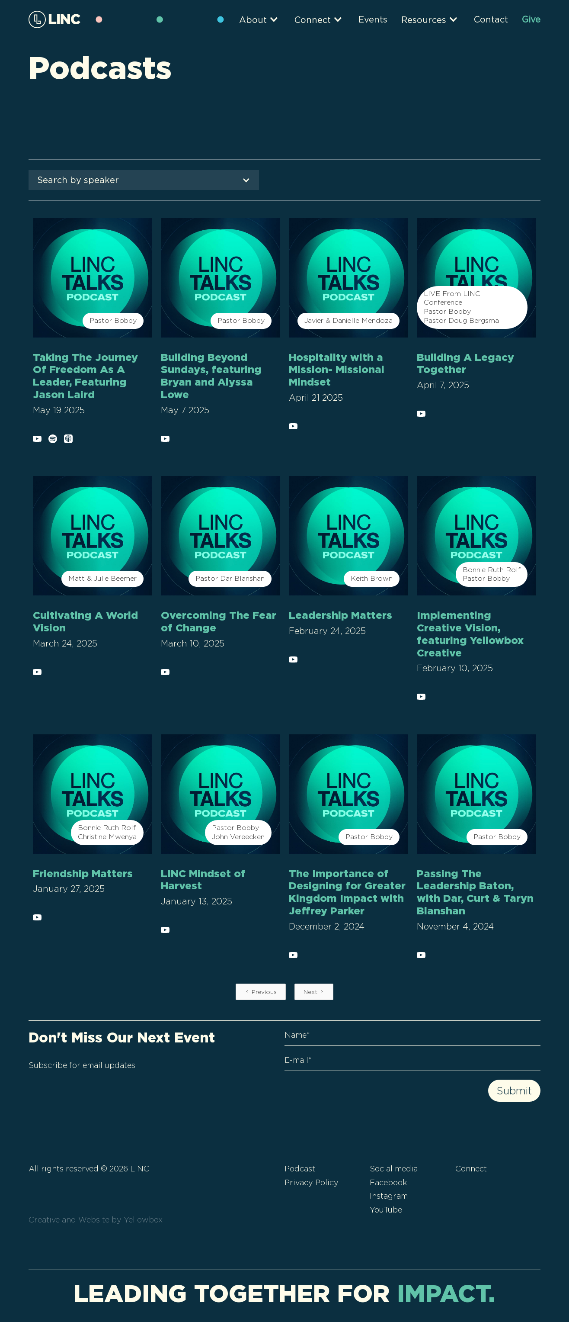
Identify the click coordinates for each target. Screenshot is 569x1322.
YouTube (386, 1209)
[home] (54, 19)
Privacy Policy (311, 1182)
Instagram (389, 1195)
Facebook (388, 1182)
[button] (263, 19)
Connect (471, 1168)
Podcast (299, 1168)
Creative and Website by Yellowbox (96, 1219)
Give (531, 19)
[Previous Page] (261, 992)
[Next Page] (313, 992)
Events (372, 19)
